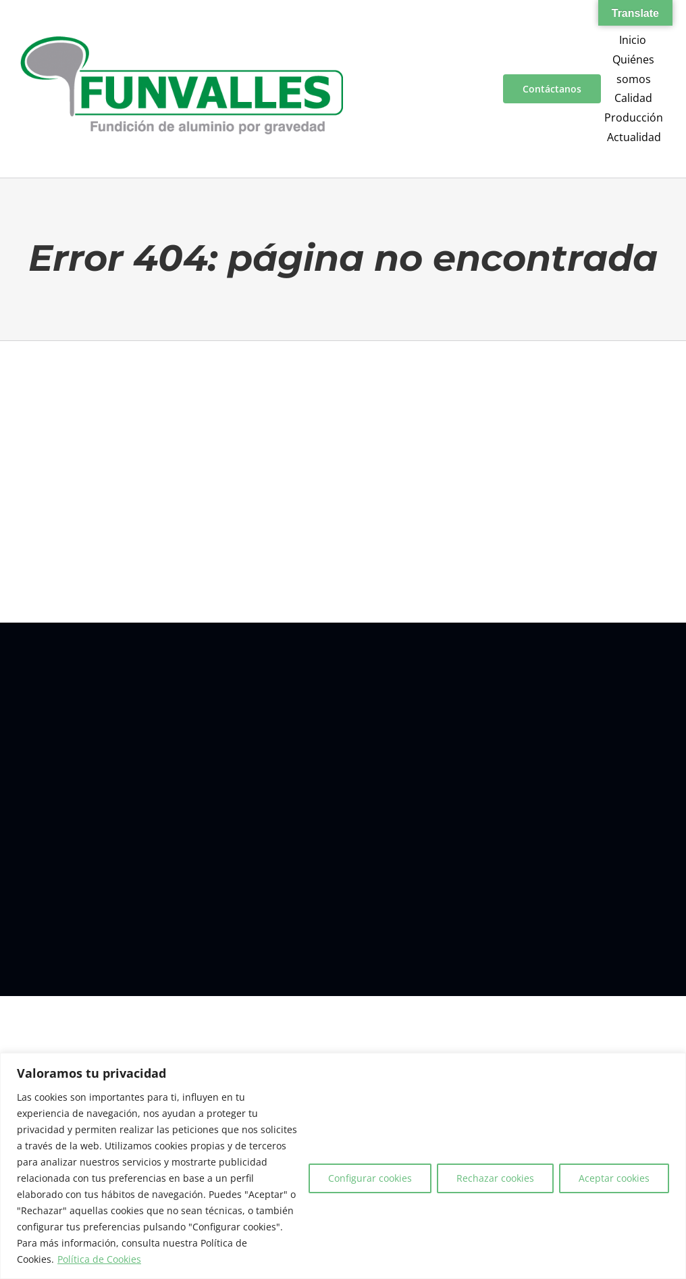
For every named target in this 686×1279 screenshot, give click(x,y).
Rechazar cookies (495, 1178)
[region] (343, 1166)
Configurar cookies (370, 1178)
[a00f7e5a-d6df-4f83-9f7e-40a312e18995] (181, 41)
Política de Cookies (99, 1259)
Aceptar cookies (614, 1178)
